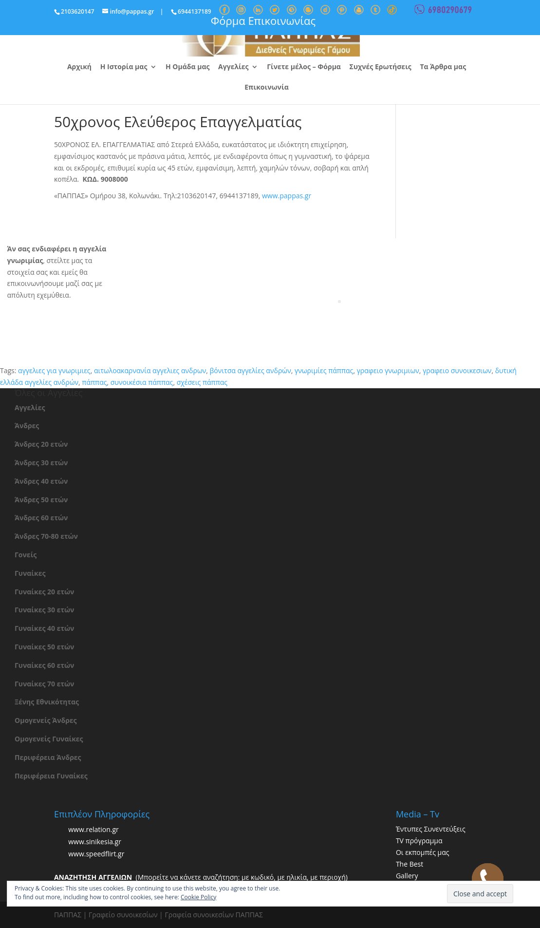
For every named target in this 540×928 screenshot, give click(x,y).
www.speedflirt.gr (96, 854)
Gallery (407, 875)
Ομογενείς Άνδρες (46, 720)
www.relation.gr (93, 829)
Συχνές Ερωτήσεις (380, 67)
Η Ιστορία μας (124, 67)
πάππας (94, 382)
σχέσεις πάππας (202, 382)
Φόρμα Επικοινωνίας (263, 20)
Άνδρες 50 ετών (41, 499)
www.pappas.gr (286, 195)
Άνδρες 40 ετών (41, 481)
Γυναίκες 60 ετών (44, 665)
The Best (409, 864)
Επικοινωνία (266, 88)
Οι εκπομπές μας (422, 852)
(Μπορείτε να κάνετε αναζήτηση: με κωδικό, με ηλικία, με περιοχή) (201, 877)
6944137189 (194, 11)
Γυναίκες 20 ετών (44, 591)
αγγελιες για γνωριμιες (54, 370)
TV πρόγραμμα (419, 840)
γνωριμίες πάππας (324, 370)
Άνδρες (27, 425)
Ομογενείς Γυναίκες (49, 738)
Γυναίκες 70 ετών (44, 683)
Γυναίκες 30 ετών (44, 609)
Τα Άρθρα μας (443, 67)
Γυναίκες (30, 573)
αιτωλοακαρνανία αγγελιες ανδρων (150, 370)
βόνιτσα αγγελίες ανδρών (250, 370)
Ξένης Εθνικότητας (47, 701)
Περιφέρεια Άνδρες (48, 757)
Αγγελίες (233, 67)
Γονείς (26, 554)
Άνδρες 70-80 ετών (46, 536)
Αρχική (79, 67)
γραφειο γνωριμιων (388, 370)
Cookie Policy (198, 897)
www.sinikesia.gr (94, 842)
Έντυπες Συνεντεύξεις (431, 828)
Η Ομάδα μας (187, 67)
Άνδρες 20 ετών (41, 444)
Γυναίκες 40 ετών (44, 628)
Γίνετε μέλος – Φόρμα (304, 67)
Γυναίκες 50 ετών (44, 646)
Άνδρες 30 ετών (41, 462)
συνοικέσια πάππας (142, 382)
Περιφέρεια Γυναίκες (51, 775)
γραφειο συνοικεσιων (457, 370)
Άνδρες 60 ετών (41, 517)
